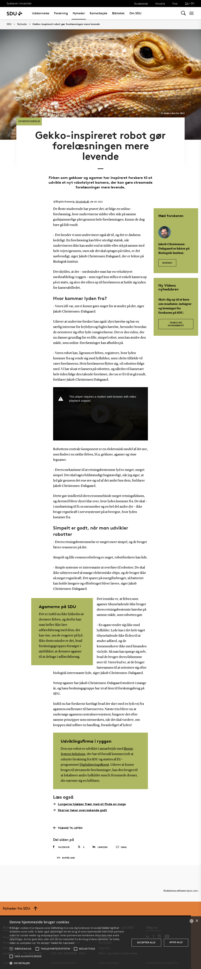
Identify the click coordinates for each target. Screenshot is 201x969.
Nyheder (79, 13)
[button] (11, 949)
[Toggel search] (183, 13)
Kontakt (167, 262)
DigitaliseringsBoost (94, 764)
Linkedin (100, 846)
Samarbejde (98, 13)
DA (187, 3)
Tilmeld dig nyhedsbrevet (176, 323)
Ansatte (160, 3)
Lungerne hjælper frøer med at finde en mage (89, 803)
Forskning (61, 13)
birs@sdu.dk (82, 201)
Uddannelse (40, 13)
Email (121, 846)
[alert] (100, 942)
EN (192, 3)
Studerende (141, 3)
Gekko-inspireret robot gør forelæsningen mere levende (66, 24)
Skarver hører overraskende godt (80, 809)
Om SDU (135, 13)
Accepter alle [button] (146, 942)
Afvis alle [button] (176, 942)
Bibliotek (118, 13)
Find (174, 3)
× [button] (196, 921)
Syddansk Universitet (19, 3)
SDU (9, 24)
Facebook (61, 846)
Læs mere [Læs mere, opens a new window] (68, 943)
